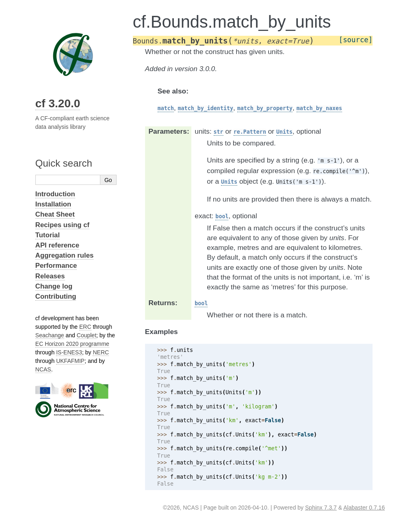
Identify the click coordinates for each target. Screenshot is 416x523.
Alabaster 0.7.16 (364, 507)
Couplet (86, 335)
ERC (85, 326)
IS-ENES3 (69, 352)
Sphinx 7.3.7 (321, 507)
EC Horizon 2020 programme (72, 344)
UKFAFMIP (70, 361)
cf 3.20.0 (57, 103)
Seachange (49, 335)
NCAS (43, 369)
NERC (101, 352)
